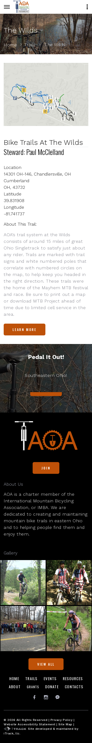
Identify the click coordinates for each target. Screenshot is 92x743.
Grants (33, 686)
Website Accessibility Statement (29, 724)
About (15, 686)
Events (50, 678)
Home (10, 44)
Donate (52, 686)
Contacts (74, 686)
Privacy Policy (62, 720)
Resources (73, 678)
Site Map (65, 724)
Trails (29, 44)
